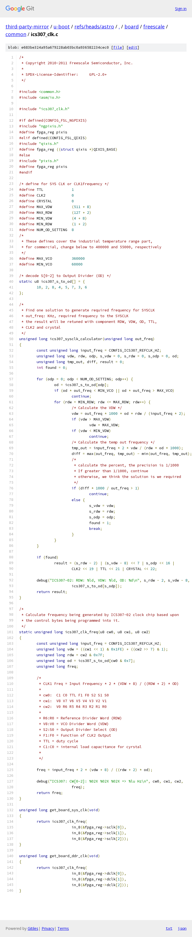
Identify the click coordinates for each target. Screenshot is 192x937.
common (15, 34)
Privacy (48, 928)
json (182, 928)
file (117, 47)
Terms (63, 928)
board (131, 26)
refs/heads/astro (94, 26)
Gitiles (33, 928)
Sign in (181, 8)
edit (133, 47)
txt (169, 928)
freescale (154, 26)
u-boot (62, 26)
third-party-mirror (27, 26)
